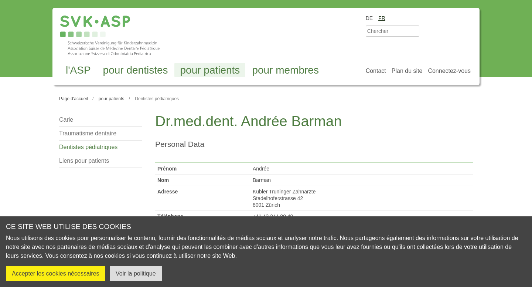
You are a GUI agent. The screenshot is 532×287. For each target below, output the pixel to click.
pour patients (210, 70)
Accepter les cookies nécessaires (55, 273)
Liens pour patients (84, 161)
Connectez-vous (449, 71)
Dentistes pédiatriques (88, 147)
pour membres (285, 70)
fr (381, 18)
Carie (66, 120)
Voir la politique (136, 273)
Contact (376, 71)
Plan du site (407, 71)
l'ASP (78, 70)
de (369, 18)
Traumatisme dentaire (87, 133)
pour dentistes (135, 70)
